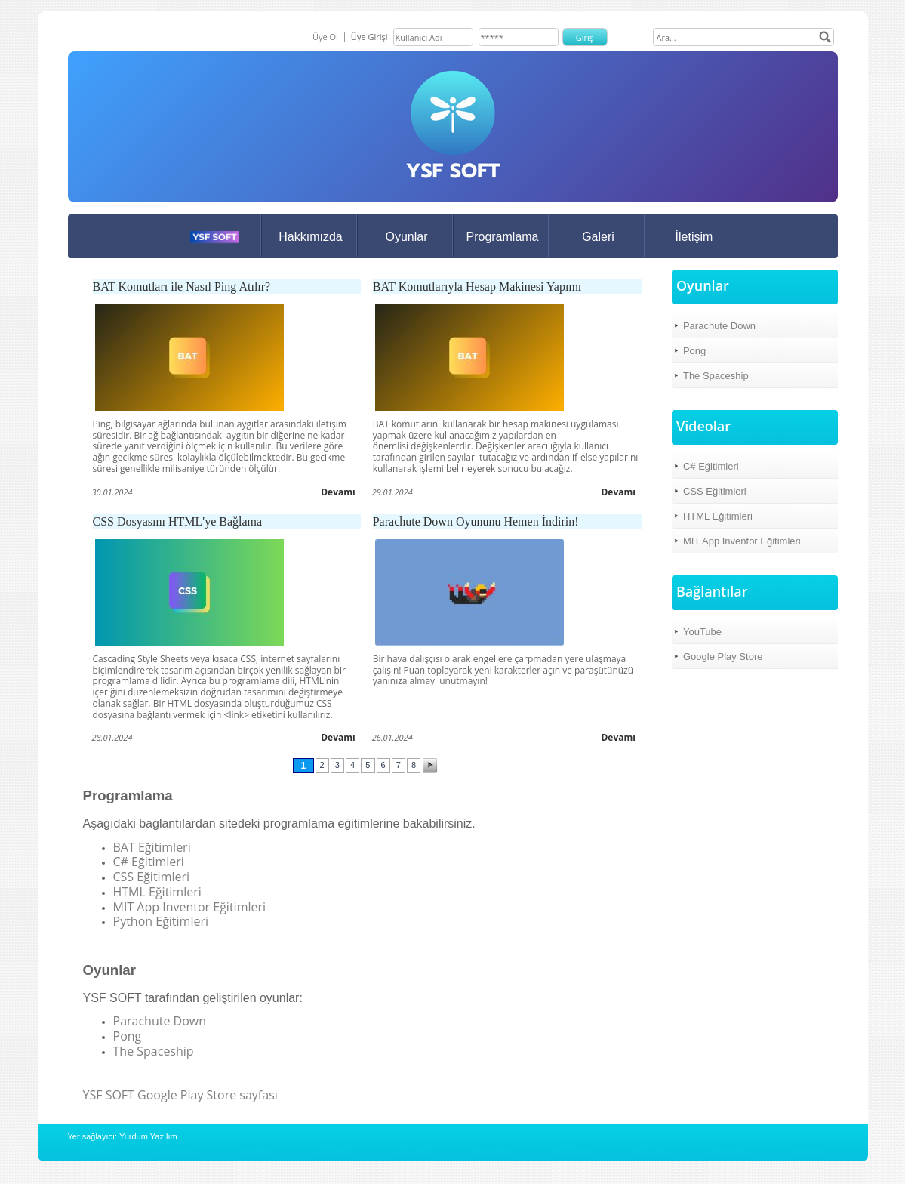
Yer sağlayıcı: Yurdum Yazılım (122, 1136)
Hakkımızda (310, 236)
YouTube (702, 631)
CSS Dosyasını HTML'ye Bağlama (178, 521)
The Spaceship (153, 1051)
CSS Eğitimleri (151, 876)
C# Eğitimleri (148, 861)
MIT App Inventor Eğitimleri (189, 907)
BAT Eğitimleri (152, 847)
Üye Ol (325, 36)
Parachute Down (160, 1021)
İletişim (694, 236)
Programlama (502, 236)
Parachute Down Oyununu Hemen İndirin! (476, 521)
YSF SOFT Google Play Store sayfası (180, 1095)
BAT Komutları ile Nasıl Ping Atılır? (182, 286)
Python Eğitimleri (161, 921)
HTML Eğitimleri (157, 891)
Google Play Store (723, 656)
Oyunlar (406, 236)
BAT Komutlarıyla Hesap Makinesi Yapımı (477, 286)
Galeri (598, 236)
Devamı (338, 492)
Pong (127, 1036)
